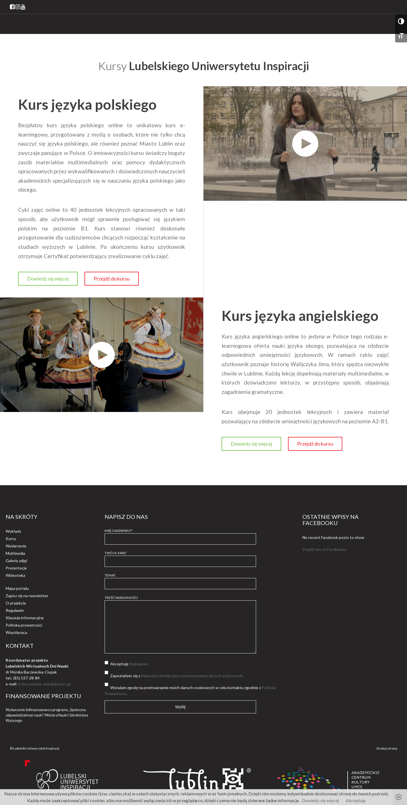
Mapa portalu (17, 588)
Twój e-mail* (180, 557)
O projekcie (16, 603)
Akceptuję (356, 800)
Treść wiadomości (180, 624)
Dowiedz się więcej (48, 278)
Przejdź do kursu (112, 278)
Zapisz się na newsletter (27, 595)
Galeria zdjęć (17, 560)
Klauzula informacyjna (25, 617)
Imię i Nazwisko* (180, 534)
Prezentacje (16, 568)
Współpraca (16, 632)
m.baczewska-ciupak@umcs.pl (44, 683)
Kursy (11, 538)
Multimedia (15, 553)
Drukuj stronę (386, 748)
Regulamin (15, 610)
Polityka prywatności (24, 625)
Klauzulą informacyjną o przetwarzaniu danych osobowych (192, 675)
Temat (180, 579)
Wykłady (13, 531)
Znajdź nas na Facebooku (324, 549)
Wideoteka (15, 575)
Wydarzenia (16, 545)
